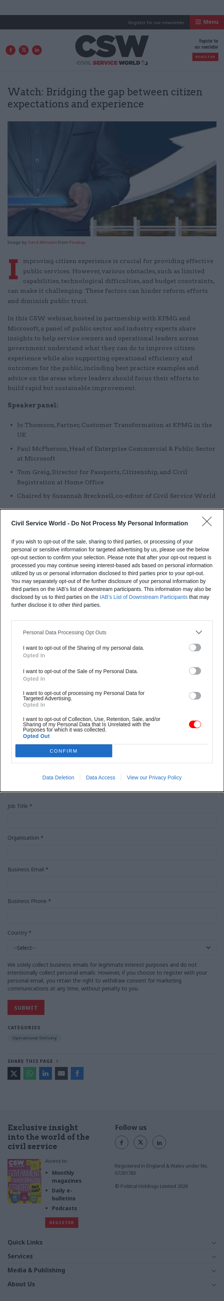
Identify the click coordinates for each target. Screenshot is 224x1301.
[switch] (195, 647)
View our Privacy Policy (154, 777)
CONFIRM (64, 751)
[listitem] (112, 632)
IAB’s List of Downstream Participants (143, 597)
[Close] (209, 524)
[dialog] (112, 650)
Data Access (100, 777)
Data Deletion (59, 777)
